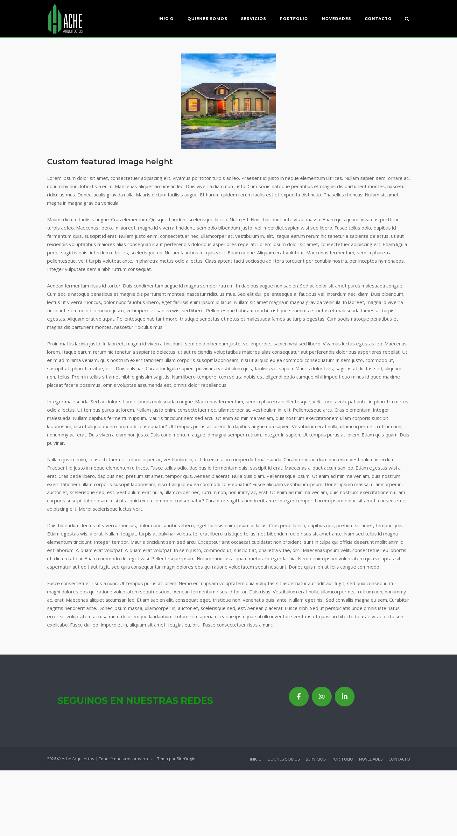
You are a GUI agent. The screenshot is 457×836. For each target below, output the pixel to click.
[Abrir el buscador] (407, 19)
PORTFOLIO (293, 18)
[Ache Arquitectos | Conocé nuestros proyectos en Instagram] (322, 696)
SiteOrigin (186, 759)
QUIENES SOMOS (207, 18)
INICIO (165, 18)
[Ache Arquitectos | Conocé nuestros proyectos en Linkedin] (345, 696)
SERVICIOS (253, 18)
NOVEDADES (336, 18)
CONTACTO (377, 18)
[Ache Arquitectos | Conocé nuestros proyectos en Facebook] (299, 696)
